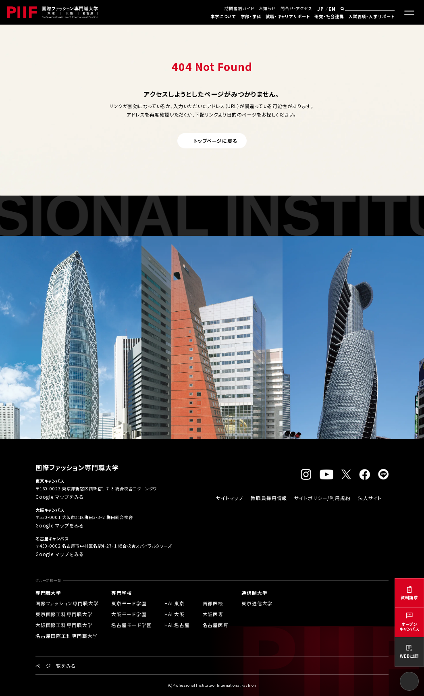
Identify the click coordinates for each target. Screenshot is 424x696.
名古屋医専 (216, 624)
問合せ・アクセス (296, 8)
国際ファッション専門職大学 (67, 603)
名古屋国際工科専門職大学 (66, 635)
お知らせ (267, 8)
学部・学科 (251, 16)
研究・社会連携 (329, 16)
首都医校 (213, 603)
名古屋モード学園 (131, 624)
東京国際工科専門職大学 (64, 614)
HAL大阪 (174, 614)
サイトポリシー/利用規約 (322, 497)
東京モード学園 (129, 603)
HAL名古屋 (177, 624)
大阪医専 (213, 614)
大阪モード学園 (129, 614)
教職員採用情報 (269, 497)
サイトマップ (230, 497)
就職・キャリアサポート (288, 16)
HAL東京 (174, 603)
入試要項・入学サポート (372, 16)
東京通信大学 (257, 603)
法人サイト (370, 497)
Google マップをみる (59, 496)
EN (332, 8)
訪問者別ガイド (239, 8)
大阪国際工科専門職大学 (64, 624)
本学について (223, 16)
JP (320, 8)
